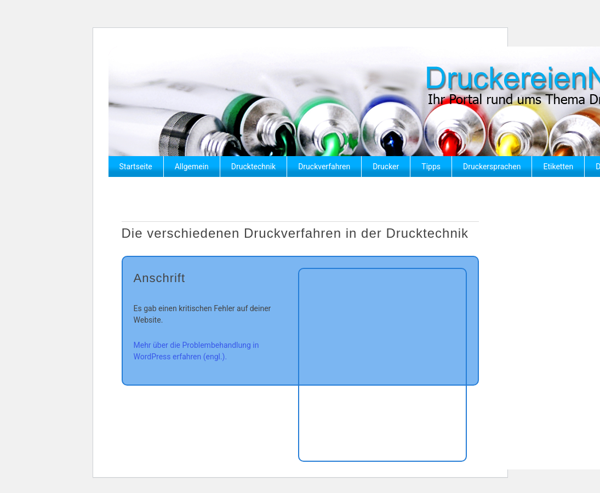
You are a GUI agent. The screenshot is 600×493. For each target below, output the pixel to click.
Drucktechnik (253, 166)
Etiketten (558, 166)
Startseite (135, 166)
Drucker (386, 166)
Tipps (431, 166)
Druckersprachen (492, 166)
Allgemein (192, 166)
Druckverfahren (324, 166)
